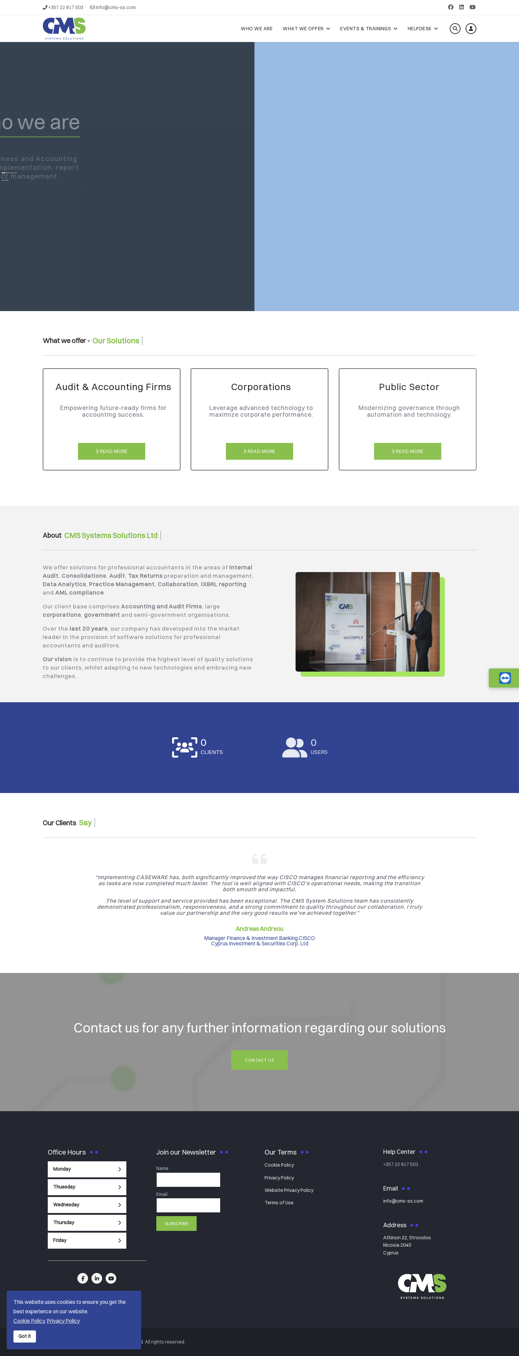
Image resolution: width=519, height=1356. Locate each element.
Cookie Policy (279, 1165)
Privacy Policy (279, 1178)
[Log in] (471, 29)
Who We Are (257, 29)
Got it (24, 1336)
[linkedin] (96, 1278)
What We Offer (303, 29)
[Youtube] (473, 7)
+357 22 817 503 (65, 7)
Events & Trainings (365, 29)
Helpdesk (420, 29)
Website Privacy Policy (289, 1190)
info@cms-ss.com (116, 7)
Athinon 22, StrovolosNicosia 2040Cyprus (407, 1245)
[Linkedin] (461, 7)
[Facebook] (450, 7)
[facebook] (82, 1278)
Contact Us (259, 1060)
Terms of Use (279, 1203)
